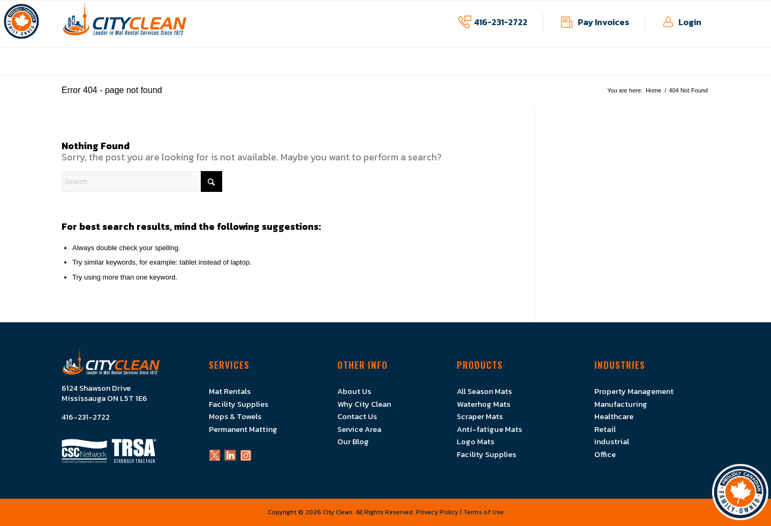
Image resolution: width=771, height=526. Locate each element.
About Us (354, 391)
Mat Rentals (230, 391)
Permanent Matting (243, 429)
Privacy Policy (437, 512)
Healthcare (613, 416)
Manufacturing (620, 404)
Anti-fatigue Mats (489, 429)
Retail (605, 429)
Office (605, 454)
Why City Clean (364, 404)
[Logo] (125, 24)
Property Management (634, 391)
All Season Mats (484, 391)
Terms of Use (483, 512)
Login (689, 22)
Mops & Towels (235, 416)
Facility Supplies (238, 404)
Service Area (359, 429)
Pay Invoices (603, 22)
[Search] (142, 181)
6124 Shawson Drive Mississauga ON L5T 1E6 (104, 393)
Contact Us (357, 416)
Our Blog (353, 441)
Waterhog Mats (483, 404)
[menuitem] (290, 69)
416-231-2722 (500, 22)
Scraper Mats (480, 416)
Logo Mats (475, 441)
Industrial (611, 441)
